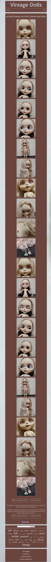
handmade (41, 537)
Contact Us (26, 554)
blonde (41, 539)
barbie (15, 536)
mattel (15, 542)
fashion (42, 542)
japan (35, 540)
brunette (30, 533)
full (38, 542)
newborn (9, 533)
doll (17, 539)
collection (41, 531)
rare (26, 540)
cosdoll (33, 542)
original (41, 533)
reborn (11, 540)
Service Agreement (26, 559)
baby (27, 530)
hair (30, 540)
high (35, 534)
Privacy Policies (26, 556)
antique (24, 533)
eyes (37, 537)
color (20, 534)
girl (10, 530)
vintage (26, 544)
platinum (28, 542)
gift (34, 537)
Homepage (26, 551)
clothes (9, 537)
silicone (16, 531)
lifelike (21, 540)
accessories (21, 542)
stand (21, 531)
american (33, 531)
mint (31, 537)
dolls (16, 533)
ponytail (24, 536)
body (10, 542)
